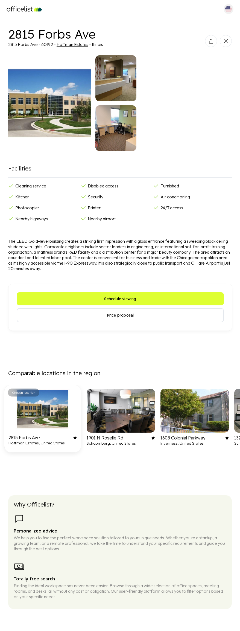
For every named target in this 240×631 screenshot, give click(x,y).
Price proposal (120, 315)
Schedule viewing (120, 298)
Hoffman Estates (72, 44)
